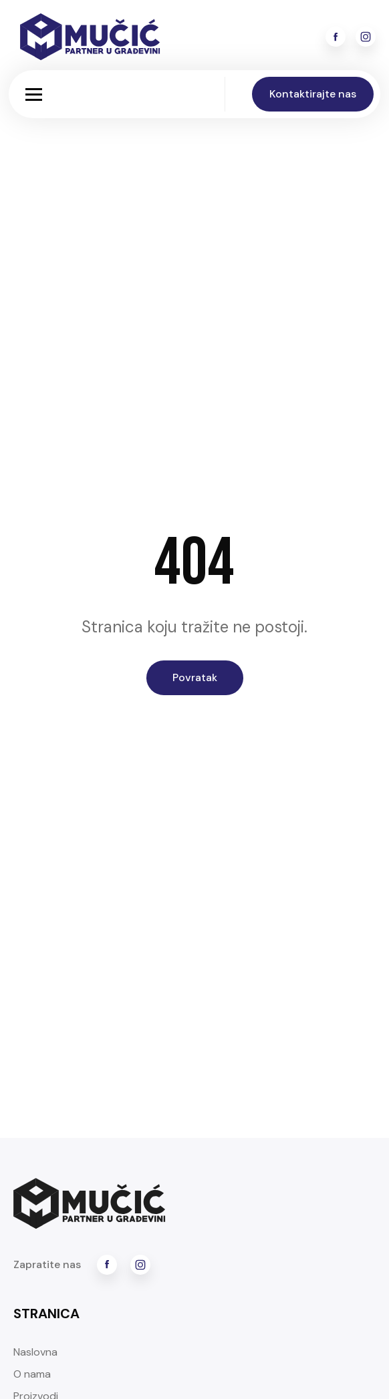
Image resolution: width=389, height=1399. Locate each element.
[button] (33, 94)
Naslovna (35, 1352)
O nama (32, 1374)
